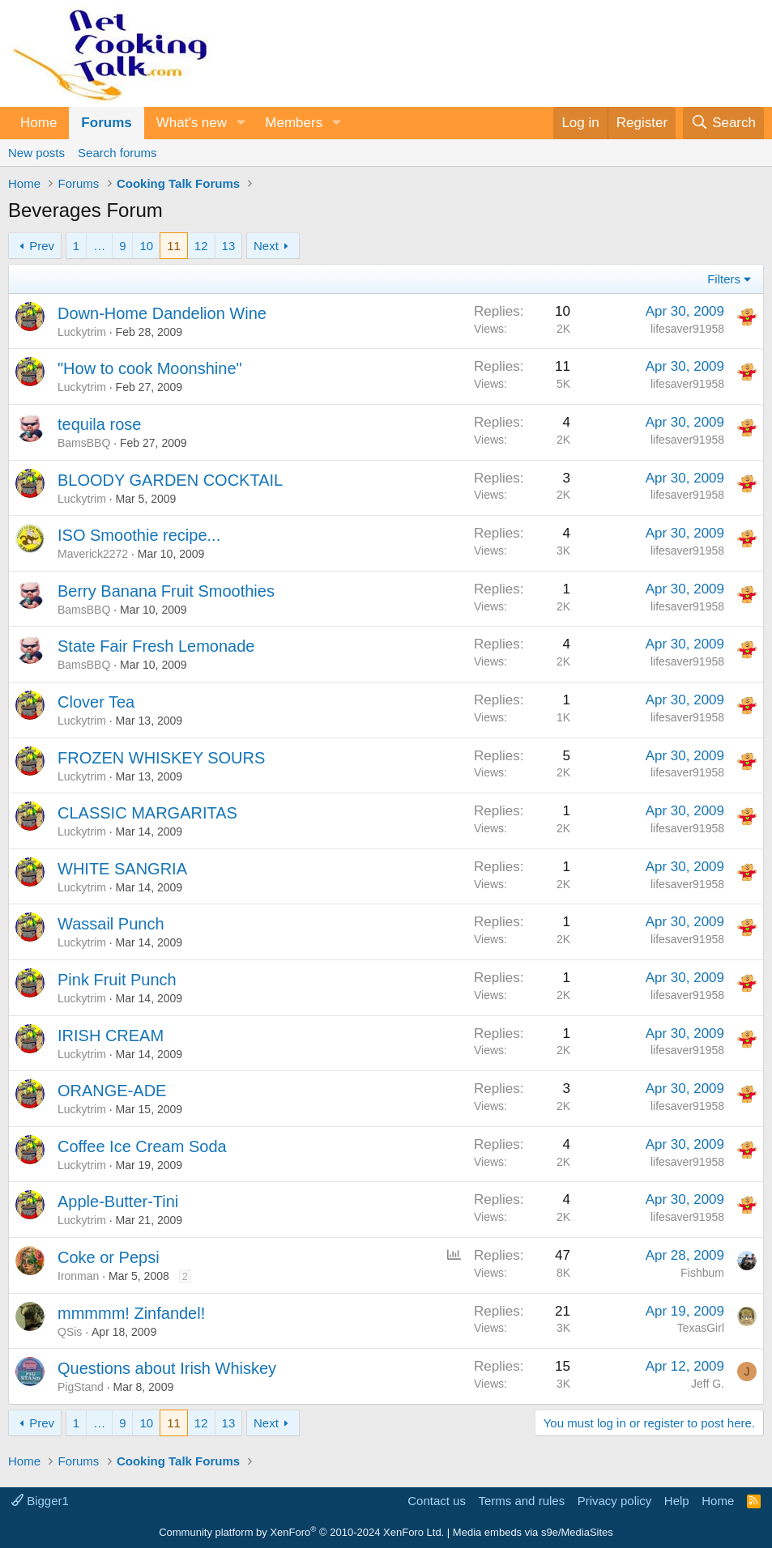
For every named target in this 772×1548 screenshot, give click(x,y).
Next (266, 246)
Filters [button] (723, 279)
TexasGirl (700, 1327)
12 (201, 246)
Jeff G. (707, 1383)
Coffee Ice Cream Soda (142, 1146)
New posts (36, 152)
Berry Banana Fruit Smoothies (166, 591)
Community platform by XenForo (301, 1532)
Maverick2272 (93, 553)
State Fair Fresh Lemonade (156, 646)
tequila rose (99, 424)
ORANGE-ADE (112, 1090)
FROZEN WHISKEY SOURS (161, 758)
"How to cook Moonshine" (150, 368)
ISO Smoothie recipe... (139, 535)
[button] (240, 123)
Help (676, 1501)
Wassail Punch (111, 924)
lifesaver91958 (687, 328)
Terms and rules (521, 1501)
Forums (106, 122)
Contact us (436, 1501)
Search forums (117, 152)
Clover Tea (96, 702)
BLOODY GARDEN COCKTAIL (170, 480)
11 (174, 246)
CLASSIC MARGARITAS (147, 813)
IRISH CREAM (111, 1035)
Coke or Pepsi (109, 1257)
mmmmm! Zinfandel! (131, 1313)
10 (146, 246)
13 (229, 246)
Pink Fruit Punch (117, 980)
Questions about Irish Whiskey (167, 1368)
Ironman (78, 1275)
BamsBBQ (84, 442)
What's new (191, 122)
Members (293, 122)
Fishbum (702, 1272)
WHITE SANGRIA (122, 869)
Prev (41, 246)
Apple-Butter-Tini (118, 1201)
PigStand (81, 1386)
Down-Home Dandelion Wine (162, 313)
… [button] (99, 246)
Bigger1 (40, 1501)
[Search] (723, 123)
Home (38, 122)
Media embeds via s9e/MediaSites (533, 1532)
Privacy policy (615, 1501)
